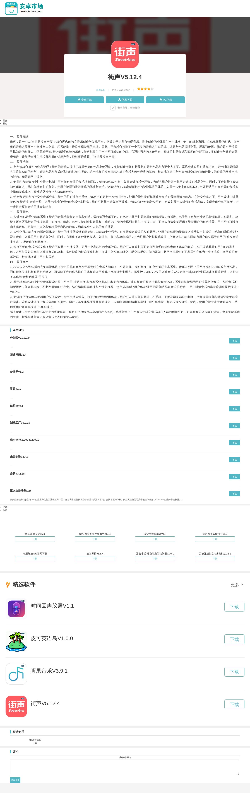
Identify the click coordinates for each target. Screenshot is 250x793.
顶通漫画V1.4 (18, 354)
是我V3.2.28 (17, 473)
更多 (235, 584)
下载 (234, 341)
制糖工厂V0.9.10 (20, 422)
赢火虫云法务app (20, 490)
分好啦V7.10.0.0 (20, 337)
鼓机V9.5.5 (16, 405)
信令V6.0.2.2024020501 (24, 439)
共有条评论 (125, 757)
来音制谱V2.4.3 (19, 456)
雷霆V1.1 (15, 388)
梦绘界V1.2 (17, 371)
